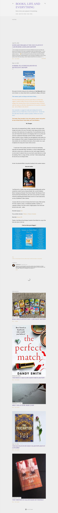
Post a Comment (17, 58)
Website (25, 214)
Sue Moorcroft (32, 258)
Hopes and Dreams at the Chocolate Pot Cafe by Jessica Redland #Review (27, 46)
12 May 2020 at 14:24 (24, 264)
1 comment (16, 321)
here (22, 210)
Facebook (34, 214)
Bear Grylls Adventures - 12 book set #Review (29, 319)
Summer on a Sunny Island (38, 258)
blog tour (19, 258)
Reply (17, 269)
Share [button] (13, 58)
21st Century (16, 258)
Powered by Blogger (29, 509)
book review (23, 258)
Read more (44, 58)
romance (28, 258)
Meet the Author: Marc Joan (23, 405)
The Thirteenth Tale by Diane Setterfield (28, 500)
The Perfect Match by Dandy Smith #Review (28, 378)
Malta (26, 258)
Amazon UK (19, 217)
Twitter (29, 214)
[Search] (45, 3)
